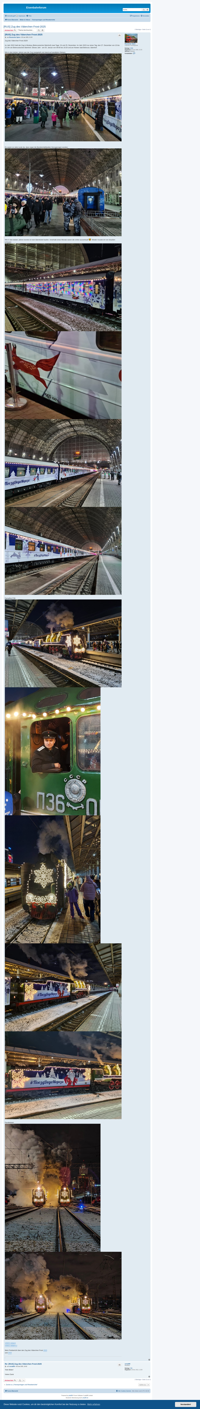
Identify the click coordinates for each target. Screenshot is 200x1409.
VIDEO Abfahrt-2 (11, 1346)
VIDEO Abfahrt (10, 1343)
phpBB (70, 1395)
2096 (131, 48)
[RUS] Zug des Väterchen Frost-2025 (25, 26)
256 (131, 1368)
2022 (10, 1353)
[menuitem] (20, 15)
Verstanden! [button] (185, 1404)
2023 (45, 1350)
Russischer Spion (130, 44)
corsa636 (127, 1364)
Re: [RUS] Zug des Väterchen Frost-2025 (23, 1364)
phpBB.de (85, 1398)
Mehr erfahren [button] (93, 1404)
